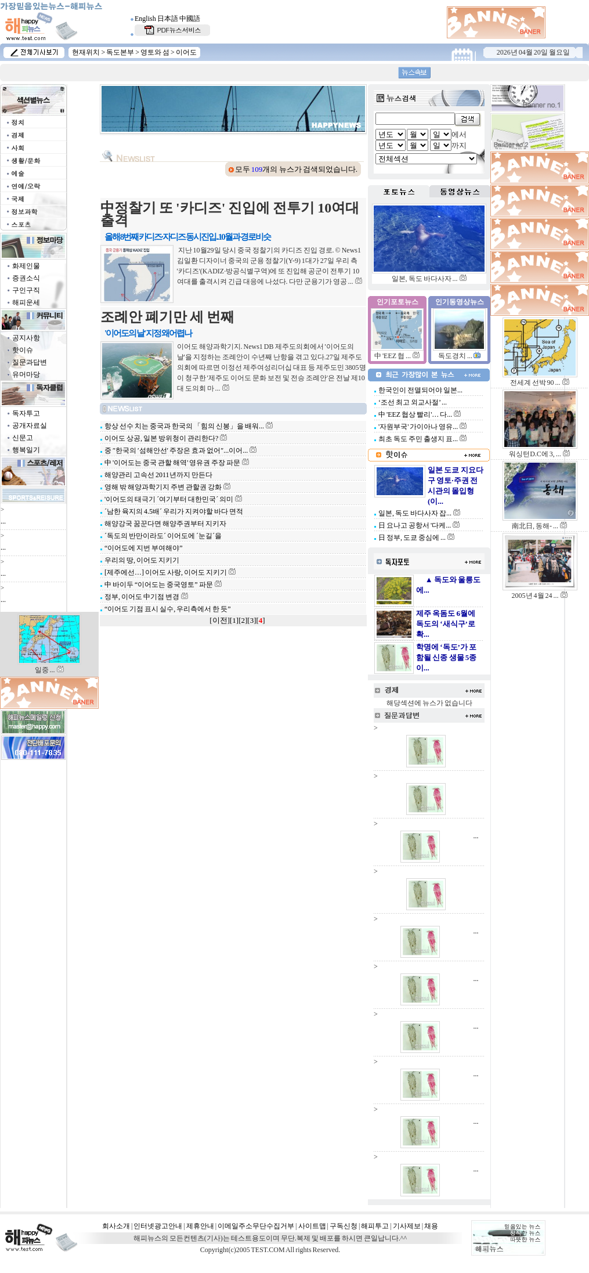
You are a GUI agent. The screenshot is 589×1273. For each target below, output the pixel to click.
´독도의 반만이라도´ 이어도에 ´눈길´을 (162, 536)
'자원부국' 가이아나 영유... (417, 427)
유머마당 (26, 374)
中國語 (189, 19)
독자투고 (26, 413)
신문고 (22, 438)
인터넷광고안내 (157, 1226)
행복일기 (26, 450)
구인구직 (26, 290)
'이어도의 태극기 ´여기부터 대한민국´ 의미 (168, 499)
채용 (431, 1226)
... (3, 521)
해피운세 (26, 302)
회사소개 (116, 1226)
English (145, 19)
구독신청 (343, 1226)
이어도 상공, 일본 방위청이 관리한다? (160, 438)
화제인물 (26, 266)
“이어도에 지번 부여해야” (143, 548)
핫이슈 (22, 350)
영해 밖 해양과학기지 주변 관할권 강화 (162, 487)
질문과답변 (29, 362)
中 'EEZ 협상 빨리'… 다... (414, 414)
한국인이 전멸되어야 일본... (419, 390)
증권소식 (26, 278)
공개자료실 (29, 425)
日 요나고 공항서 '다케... (414, 525)
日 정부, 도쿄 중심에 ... (411, 537)
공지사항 (26, 338)
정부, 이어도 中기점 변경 (141, 597)
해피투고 (375, 1226)
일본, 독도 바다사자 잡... (414, 513)
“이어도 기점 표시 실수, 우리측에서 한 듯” (167, 609)
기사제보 (407, 1226)
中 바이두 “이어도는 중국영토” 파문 (158, 584)
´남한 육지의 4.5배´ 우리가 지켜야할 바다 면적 (173, 511)
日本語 (167, 19)
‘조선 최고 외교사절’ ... (412, 402)
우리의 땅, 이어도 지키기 (141, 560)
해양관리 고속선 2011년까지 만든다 (157, 475)
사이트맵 (312, 1226)
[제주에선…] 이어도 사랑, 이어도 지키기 (165, 572)
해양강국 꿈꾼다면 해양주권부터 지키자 (164, 524)
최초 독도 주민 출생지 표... (417, 439)
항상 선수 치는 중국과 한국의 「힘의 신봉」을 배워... (183, 426)
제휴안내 (200, 1226)
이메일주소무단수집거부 (256, 1226)
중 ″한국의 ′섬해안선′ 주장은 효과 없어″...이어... (175, 450)
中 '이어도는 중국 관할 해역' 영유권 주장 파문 (171, 463)
